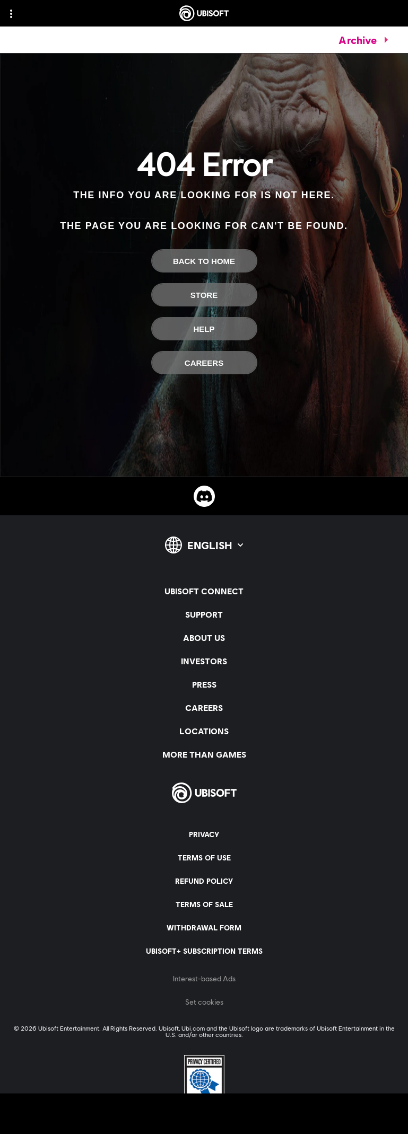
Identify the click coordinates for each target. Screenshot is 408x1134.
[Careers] (204, 362)
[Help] (204, 328)
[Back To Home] (204, 260)
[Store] (204, 294)
